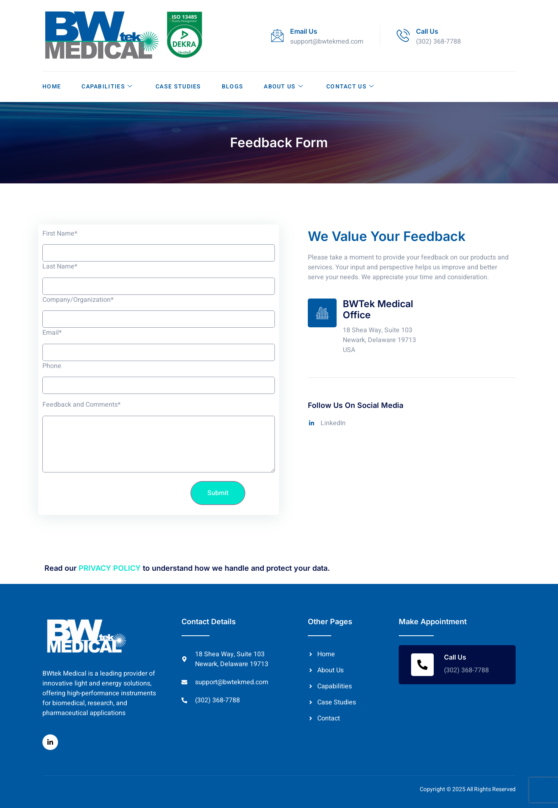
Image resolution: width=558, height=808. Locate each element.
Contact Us (350, 86)
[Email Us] (277, 35)
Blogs (233, 86)
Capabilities (107, 86)
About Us (283, 86)
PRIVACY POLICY (110, 568)
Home (51, 86)
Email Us (303, 31)
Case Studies (178, 86)
